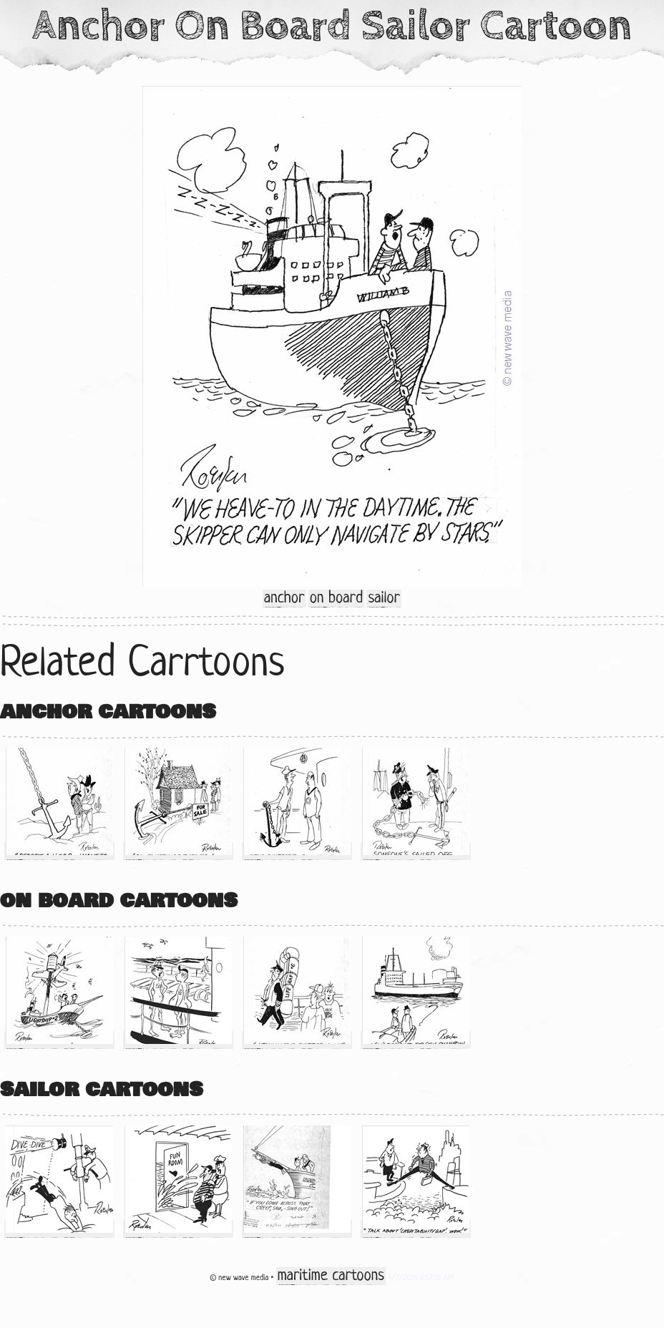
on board (336, 598)
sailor (384, 598)
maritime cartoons (331, 1276)
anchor (284, 598)
